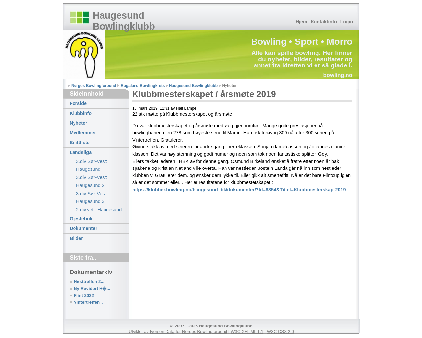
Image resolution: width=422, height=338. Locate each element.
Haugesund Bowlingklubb (124, 21)
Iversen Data (162, 331)
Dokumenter (83, 228)
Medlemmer (83, 132)
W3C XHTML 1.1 (247, 331)
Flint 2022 (84, 295)
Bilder (76, 238)
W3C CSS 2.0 (280, 331)
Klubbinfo (81, 113)
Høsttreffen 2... (89, 281)
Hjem (301, 21)
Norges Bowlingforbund (93, 85)
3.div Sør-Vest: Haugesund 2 (91, 181)
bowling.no (337, 75)
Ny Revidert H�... (92, 288)
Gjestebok (81, 218)
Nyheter (78, 123)
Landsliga (81, 152)
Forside (78, 103)
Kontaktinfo (324, 21)
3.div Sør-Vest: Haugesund (91, 165)
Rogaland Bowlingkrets (143, 85)
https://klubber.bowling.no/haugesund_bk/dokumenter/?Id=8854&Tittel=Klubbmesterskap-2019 (239, 189)
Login (346, 21)
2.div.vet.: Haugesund (99, 209)
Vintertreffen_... (90, 302)
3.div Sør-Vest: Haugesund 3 (91, 197)
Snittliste (80, 142)
